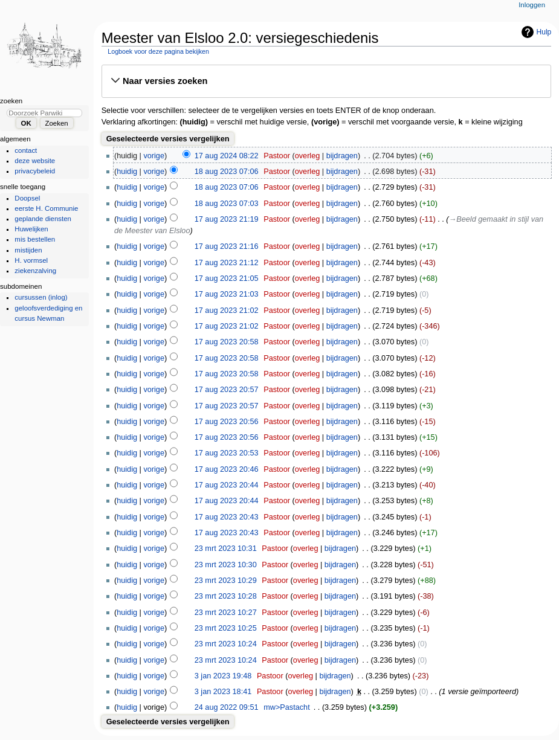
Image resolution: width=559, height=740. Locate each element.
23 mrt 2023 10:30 (226, 565)
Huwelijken (31, 229)
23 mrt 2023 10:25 (226, 628)
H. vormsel (31, 260)
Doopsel (27, 198)
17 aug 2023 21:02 (227, 310)
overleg (307, 156)
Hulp (544, 32)
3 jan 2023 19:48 (223, 676)
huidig (127, 171)
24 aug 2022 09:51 (227, 707)
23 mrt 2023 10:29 (226, 580)
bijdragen (342, 156)
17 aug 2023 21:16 (227, 246)
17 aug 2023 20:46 (227, 469)
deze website (35, 160)
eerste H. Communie (46, 208)
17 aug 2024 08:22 (227, 156)
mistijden (28, 250)
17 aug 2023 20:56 (227, 421)
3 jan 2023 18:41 (223, 691)
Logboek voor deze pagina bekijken (158, 51)
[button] (326, 81)
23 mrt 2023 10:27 (226, 612)
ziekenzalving (35, 270)
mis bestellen (35, 239)
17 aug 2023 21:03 (227, 294)
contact (26, 150)
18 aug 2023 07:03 (227, 203)
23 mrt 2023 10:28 (226, 596)
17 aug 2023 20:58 (227, 342)
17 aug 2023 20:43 (227, 517)
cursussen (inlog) (41, 297)
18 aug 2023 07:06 (227, 171)
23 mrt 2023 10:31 (226, 548)
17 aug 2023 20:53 (227, 453)
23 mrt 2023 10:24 (226, 644)
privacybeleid (35, 171)
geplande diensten (43, 218)
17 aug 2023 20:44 (227, 485)
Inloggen (532, 4)
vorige (153, 156)
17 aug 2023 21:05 (227, 278)
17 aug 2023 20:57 (227, 389)
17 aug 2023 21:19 (227, 219)
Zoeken (11, 101)
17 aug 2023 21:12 (227, 263)
